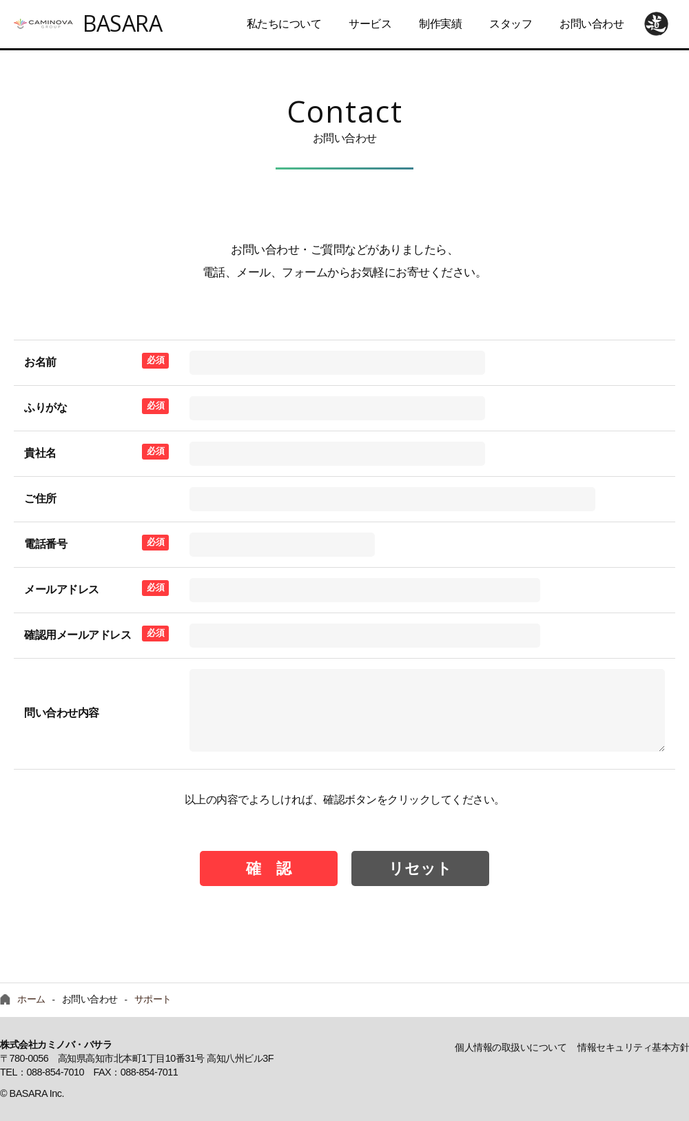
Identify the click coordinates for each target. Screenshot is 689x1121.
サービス (370, 24)
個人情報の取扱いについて (510, 1047)
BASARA (122, 23)
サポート (153, 999)
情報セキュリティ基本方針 (633, 1047)
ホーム (31, 999)
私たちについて (284, 24)
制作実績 (440, 24)
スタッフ (510, 24)
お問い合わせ (591, 24)
